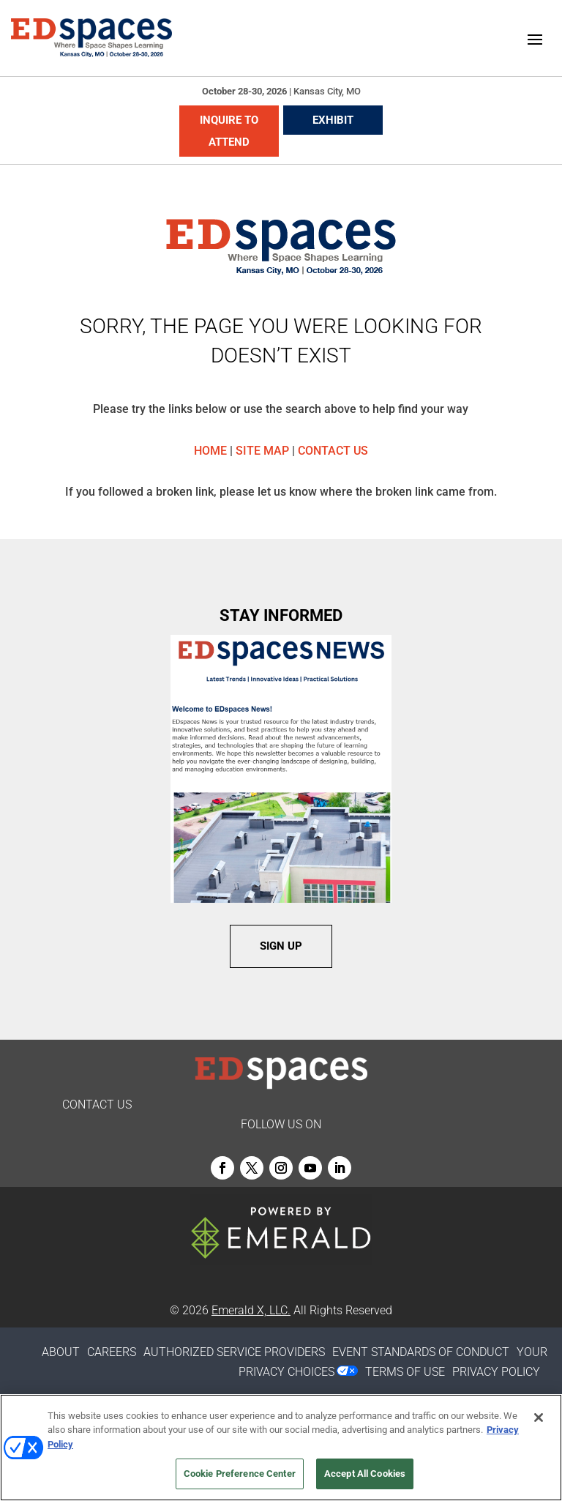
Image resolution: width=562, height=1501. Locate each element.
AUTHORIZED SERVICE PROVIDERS (234, 1352)
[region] (281, 1447)
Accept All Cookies (364, 1473)
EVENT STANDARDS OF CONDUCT (420, 1352)
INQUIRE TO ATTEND (229, 131)
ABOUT (61, 1352)
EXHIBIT (332, 120)
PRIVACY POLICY (496, 1372)
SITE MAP (262, 451)
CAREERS (111, 1352)
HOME (210, 451)
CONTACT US (333, 451)
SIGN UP (281, 946)
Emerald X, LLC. (251, 1310)
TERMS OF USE (405, 1372)
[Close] (538, 1417)
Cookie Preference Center (240, 1473)
